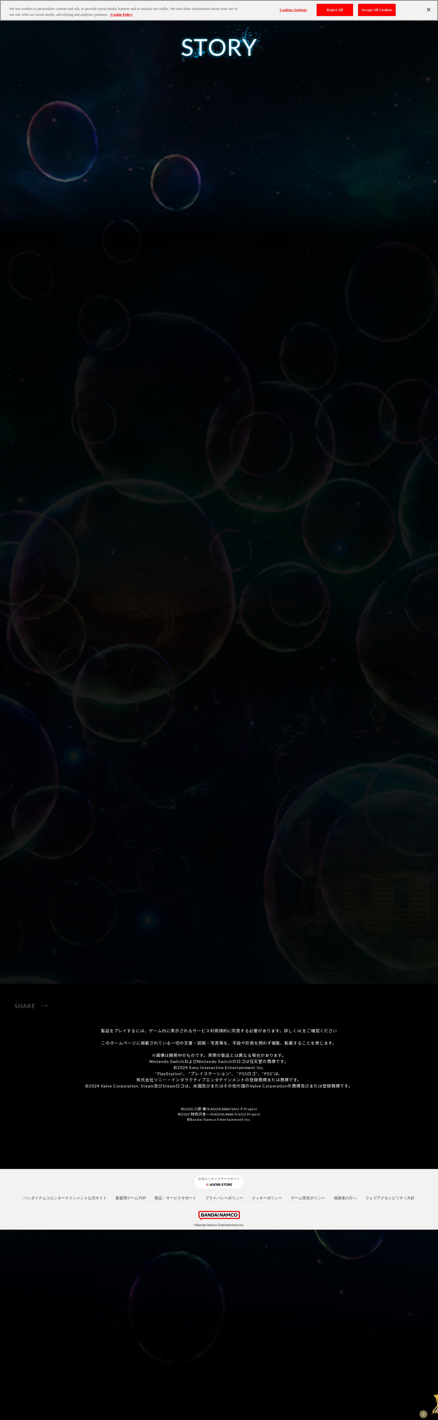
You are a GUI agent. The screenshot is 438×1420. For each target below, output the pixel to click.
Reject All (335, 10)
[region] (219, 10)
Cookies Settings (293, 10)
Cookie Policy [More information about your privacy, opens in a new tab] (122, 14)
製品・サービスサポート (175, 1388)
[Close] (428, 9)
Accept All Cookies (376, 10)
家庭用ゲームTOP (131, 1388)
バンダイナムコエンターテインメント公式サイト (65, 1388)
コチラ (301, 1221)
